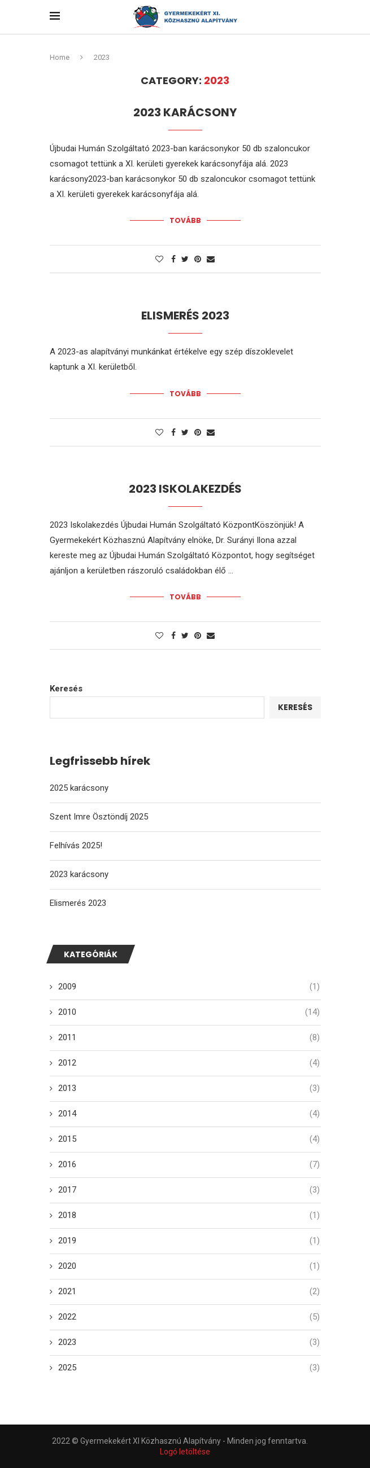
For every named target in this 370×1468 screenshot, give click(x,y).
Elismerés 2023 (185, 315)
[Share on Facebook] (173, 259)
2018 (189, 1214)
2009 (189, 986)
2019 (189, 1240)
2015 (189, 1138)
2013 (189, 1087)
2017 (189, 1189)
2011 (189, 1036)
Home (59, 57)
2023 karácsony (185, 112)
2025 (189, 1367)
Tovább (185, 220)
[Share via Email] (211, 259)
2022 (189, 1316)
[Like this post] (159, 259)
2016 (189, 1163)
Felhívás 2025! (76, 845)
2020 (189, 1265)
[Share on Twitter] (185, 259)
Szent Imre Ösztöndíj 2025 (99, 816)
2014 (189, 1113)
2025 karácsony (79, 787)
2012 (189, 1062)
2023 (189, 1341)
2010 (189, 1011)
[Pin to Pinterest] (197, 259)
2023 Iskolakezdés (185, 488)
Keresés (66, 688)
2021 (189, 1290)
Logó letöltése (185, 1450)
